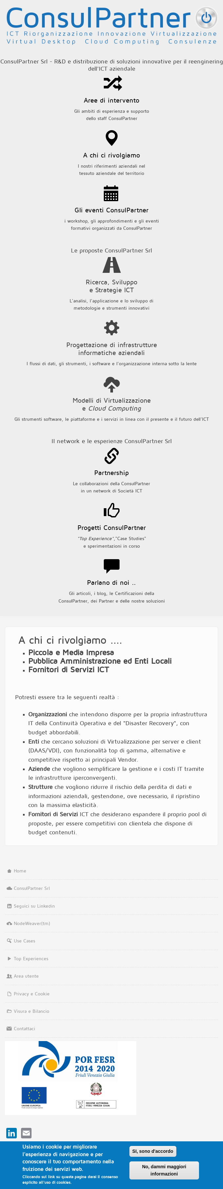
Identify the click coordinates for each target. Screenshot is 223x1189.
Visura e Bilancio (27, 1011)
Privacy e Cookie (27, 993)
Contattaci (20, 1028)
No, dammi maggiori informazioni (164, 1171)
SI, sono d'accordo (152, 1151)
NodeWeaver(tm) (27, 923)
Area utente (22, 975)
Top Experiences (26, 958)
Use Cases (20, 940)
